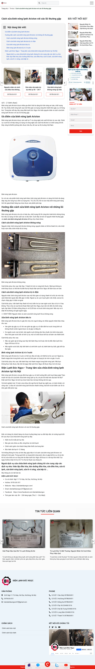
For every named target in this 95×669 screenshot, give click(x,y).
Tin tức (12, 8)
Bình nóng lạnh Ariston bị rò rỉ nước (18, 48)
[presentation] (1, 82)
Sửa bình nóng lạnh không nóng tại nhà (54, 88)
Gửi (81, 131)
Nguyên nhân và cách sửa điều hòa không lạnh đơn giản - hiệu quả (12, 88)
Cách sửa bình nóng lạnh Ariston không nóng (21, 38)
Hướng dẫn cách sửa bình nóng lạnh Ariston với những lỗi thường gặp (29, 35)
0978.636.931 (12, 94)
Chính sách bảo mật (9, 628)
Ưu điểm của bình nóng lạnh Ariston (17, 32)
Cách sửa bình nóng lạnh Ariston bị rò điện (21, 41)
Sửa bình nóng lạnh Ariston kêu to (18, 45)
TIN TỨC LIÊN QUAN (47, 511)
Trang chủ (4, 8)
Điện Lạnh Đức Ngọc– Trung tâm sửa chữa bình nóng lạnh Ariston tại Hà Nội (31, 51)
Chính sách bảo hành (9, 633)
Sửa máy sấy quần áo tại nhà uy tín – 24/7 (33, 88)
